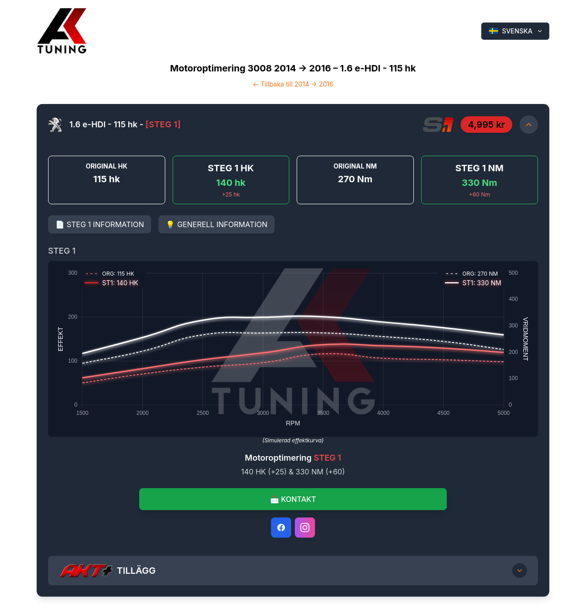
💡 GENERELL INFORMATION (216, 224)
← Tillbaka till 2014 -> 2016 (293, 84)
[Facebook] (281, 527)
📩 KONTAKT (293, 499)
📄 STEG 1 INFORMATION (99, 224)
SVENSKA (516, 31)
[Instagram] (305, 527)
